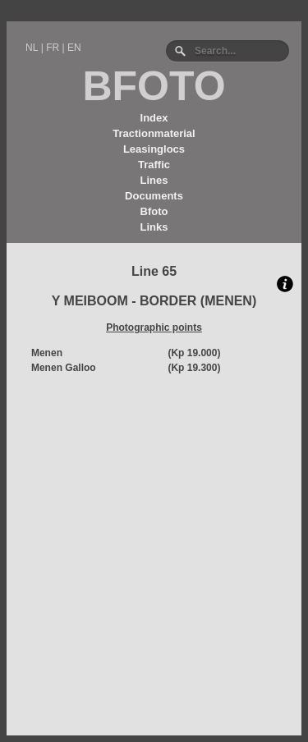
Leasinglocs (154, 149)
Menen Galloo (63, 367)
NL (31, 47)
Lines (154, 180)
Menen (46, 353)
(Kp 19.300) (194, 367)
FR (52, 47)
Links (154, 227)
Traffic (154, 164)
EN (74, 47)
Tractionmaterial (154, 133)
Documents (154, 196)
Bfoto (154, 211)
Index (154, 118)
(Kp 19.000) (194, 353)
